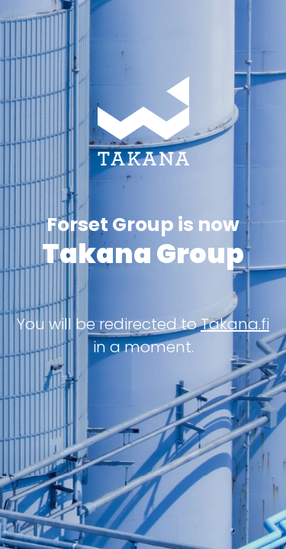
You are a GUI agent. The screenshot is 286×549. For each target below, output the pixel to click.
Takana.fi (235, 324)
